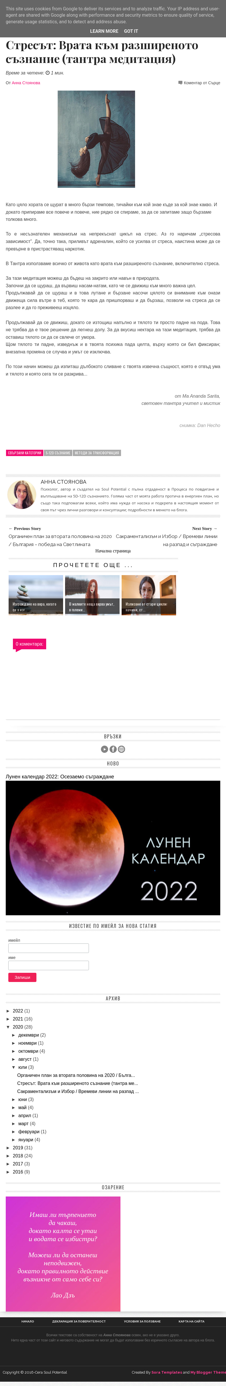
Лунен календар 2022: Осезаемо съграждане (60, 777)
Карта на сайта (191, 1321)
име (11, 957)
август (25, 1059)
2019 (18, 1147)
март (24, 1123)
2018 (18, 1155)
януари (26, 1139)
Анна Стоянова (26, 83)
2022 (18, 1010)
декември (29, 1035)
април (25, 1115)
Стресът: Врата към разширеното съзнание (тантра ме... (77, 1083)
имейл (14, 940)
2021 (18, 1018)
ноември (28, 1043)
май (23, 1107)
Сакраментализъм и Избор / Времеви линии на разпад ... (78, 1091)
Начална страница (112, 550)
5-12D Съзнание (58, 452)
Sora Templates (166, 1372)
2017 (18, 1163)
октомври (29, 1051)
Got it (131, 31)
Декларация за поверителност (79, 1321)
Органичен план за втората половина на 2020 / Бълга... (76, 1075)
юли (23, 1067)
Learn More (104, 31)
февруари (29, 1131)
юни (23, 1099)
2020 (18, 1027)
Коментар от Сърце (202, 83)
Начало (28, 1321)
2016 (18, 1171)
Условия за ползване (142, 1321)
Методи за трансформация (97, 452)
